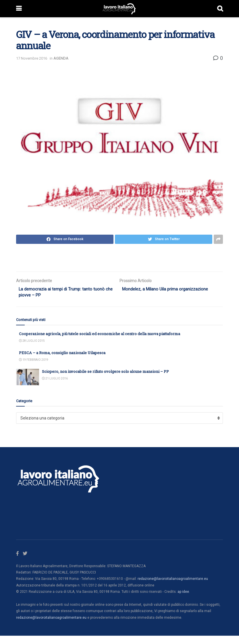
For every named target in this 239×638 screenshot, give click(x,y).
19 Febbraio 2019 (33, 361)
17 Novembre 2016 (31, 58)
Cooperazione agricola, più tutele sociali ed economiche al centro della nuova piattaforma (99, 335)
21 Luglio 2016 (55, 380)
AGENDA (60, 58)
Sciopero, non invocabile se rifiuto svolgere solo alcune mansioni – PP (105, 373)
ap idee (183, 594)
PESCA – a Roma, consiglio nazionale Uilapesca (62, 354)
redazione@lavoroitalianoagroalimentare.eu (173, 581)
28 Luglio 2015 (32, 342)
